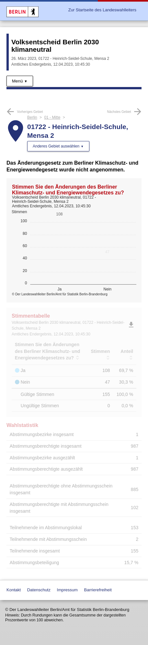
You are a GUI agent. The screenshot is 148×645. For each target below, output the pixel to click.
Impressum (67, 589)
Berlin (32, 117)
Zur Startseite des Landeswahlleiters (102, 9)
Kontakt (13, 589)
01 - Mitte (52, 117)
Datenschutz (39, 589)
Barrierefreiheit (98, 589)
